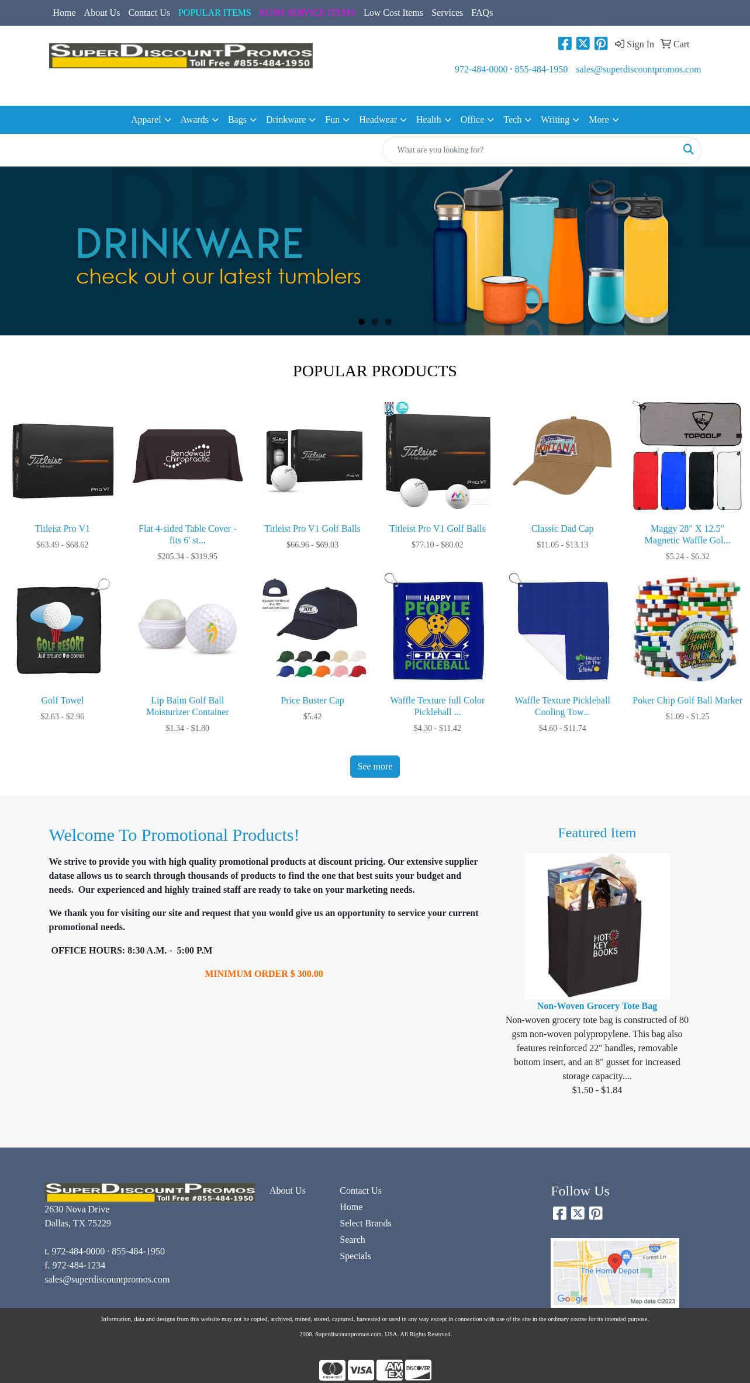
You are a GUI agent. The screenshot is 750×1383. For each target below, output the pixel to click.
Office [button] (473, 119)
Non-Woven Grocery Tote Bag (597, 1006)
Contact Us (149, 13)
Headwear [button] (378, 119)
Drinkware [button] (286, 119)
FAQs (482, 13)
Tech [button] (512, 119)
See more (375, 766)
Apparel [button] (146, 119)
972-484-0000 (481, 69)
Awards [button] (195, 119)
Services (447, 13)
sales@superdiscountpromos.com (638, 69)
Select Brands (365, 1223)
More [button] (599, 119)
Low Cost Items (393, 13)
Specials (355, 1256)
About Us (102, 13)
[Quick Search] (529, 150)
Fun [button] (332, 119)
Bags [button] (237, 119)
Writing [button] (555, 119)
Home (64, 13)
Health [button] (428, 119)
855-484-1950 (541, 69)
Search (352, 1240)
